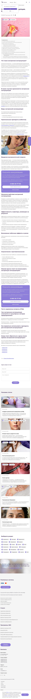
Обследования (13, 549)
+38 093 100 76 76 (4, 661)
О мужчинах (20, 398)
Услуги (2, 684)
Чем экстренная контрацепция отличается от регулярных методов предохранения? (14, 55)
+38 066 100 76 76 (4, 660)
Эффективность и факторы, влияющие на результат (11, 48)
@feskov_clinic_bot (4, 666)
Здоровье (6, 19)
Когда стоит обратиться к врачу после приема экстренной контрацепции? (16, 57)
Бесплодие (14, 539)
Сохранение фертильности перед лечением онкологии (11, 636)
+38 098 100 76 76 (4, 659)
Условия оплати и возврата (5, 604)
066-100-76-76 (4, 350)
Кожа (20, 508)
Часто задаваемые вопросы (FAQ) (8, 53)
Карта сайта (3, 687)
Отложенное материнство (5, 613)
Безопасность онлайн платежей (6, 598)
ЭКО (27, 552)
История (13, 544)
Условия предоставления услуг (6, 602)
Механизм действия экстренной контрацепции (11, 47)
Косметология (15, 420)
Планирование (6, 552)
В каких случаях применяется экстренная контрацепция (12, 42)
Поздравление (14, 552)
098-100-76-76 (4, 352)
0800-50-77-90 (4, 347)
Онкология (21, 549)
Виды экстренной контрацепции (8, 43)
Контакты (3, 681)
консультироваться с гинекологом (7, 125)
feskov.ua (8, 692)
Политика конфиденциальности (6, 599)
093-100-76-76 (4, 349)
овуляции (3, 106)
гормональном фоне (20, 134)
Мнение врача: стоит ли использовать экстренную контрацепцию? (14, 52)
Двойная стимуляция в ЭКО (6, 617)
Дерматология (6, 420)
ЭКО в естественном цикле (6, 615)
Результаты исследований (5, 645)
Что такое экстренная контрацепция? (8, 41)
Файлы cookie (7, 695)
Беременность (5, 539)
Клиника (19, 544)
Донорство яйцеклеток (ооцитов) (7, 632)
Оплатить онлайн (5, 587)
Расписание (3, 685)
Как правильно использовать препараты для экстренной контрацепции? (15, 56)
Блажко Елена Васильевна (9, 358)
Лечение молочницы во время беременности (9, 619)
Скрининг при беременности (6, 621)
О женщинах (13, 19)
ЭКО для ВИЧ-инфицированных (6, 634)
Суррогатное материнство (5, 611)
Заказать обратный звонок (15, 186)
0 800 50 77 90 (15, 184)
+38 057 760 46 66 (4, 662)
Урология (12, 442)
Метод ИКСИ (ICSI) (4, 630)
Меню (29, 2)
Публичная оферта (4, 601)
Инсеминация (5, 544)
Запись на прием (15, 189)
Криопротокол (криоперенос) (6, 638)
